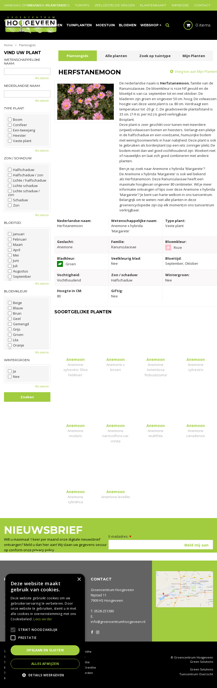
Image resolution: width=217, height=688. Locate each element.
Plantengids (77, 55)
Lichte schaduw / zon (24, 192)
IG (97, 632)
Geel (14, 319)
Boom (15, 119)
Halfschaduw (21, 170)
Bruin (14, 313)
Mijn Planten (194, 55)
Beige (15, 303)
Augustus (18, 271)
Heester (17, 135)
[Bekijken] (192, 25)
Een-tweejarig (21, 130)
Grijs (14, 329)
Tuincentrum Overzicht (196, 674)
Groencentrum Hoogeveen (112, 589)
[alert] (45, 628)
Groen (15, 334)
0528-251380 (104, 611)
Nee (14, 376)
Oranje (16, 345)
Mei (13, 255)
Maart (15, 244)
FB (92, 632)
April (14, 250)
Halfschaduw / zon (25, 175)
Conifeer (17, 125)
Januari (16, 234)
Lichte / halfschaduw (27, 180)
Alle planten (116, 55)
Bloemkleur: (16, 291)
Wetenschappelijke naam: (22, 61)
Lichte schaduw (23, 185)
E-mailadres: (120, 536)
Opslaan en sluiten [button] (45, 650)
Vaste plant (19, 141)
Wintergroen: (17, 360)
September (19, 276)
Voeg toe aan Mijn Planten (196, 71)
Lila (13, 340)
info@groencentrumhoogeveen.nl (118, 621)
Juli (13, 266)
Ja (12, 371)
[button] (45, 674)
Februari (17, 239)
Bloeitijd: (13, 223)
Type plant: (14, 108)
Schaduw (18, 200)
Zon (13, 205)
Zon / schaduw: (18, 158)
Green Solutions (201, 662)
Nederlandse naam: (22, 86)
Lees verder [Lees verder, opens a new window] (42, 619)
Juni (13, 260)
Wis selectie (42, 78)
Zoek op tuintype (155, 55)
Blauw (15, 308)
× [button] (79, 580)
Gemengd (18, 324)
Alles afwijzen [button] (45, 663)
